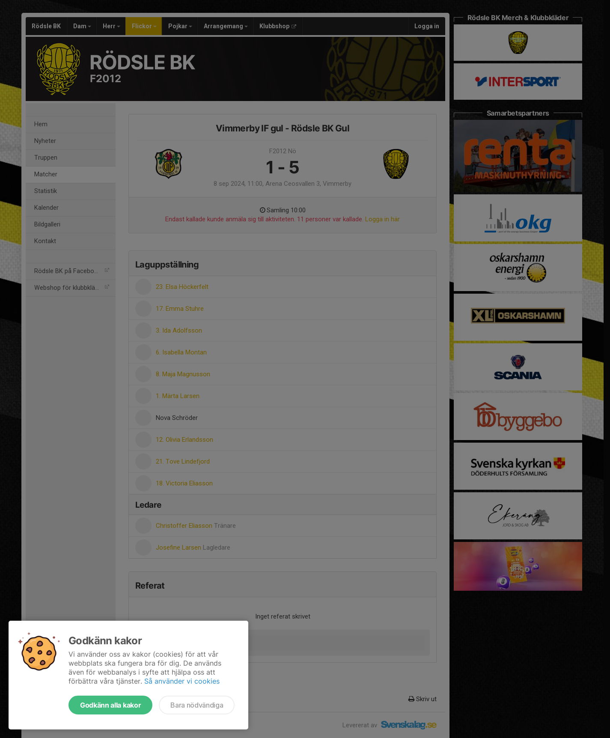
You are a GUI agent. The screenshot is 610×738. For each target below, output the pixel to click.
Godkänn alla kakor (110, 705)
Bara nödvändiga (196, 705)
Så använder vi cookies (182, 681)
